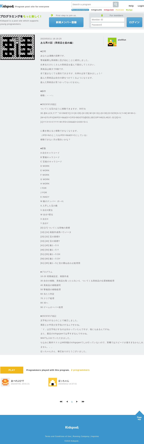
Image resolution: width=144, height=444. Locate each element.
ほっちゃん (63, 381)
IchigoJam (109, 10)
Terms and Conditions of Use (58, 436)
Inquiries (95, 436)
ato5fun (122, 40)
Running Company (81, 436)
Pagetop (139, 414)
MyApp (129, 10)
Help (131, 6)
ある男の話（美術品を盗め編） (57, 43)
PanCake (120, 10)
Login (141, 6)
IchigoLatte (96, 10)
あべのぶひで (17, 381)
